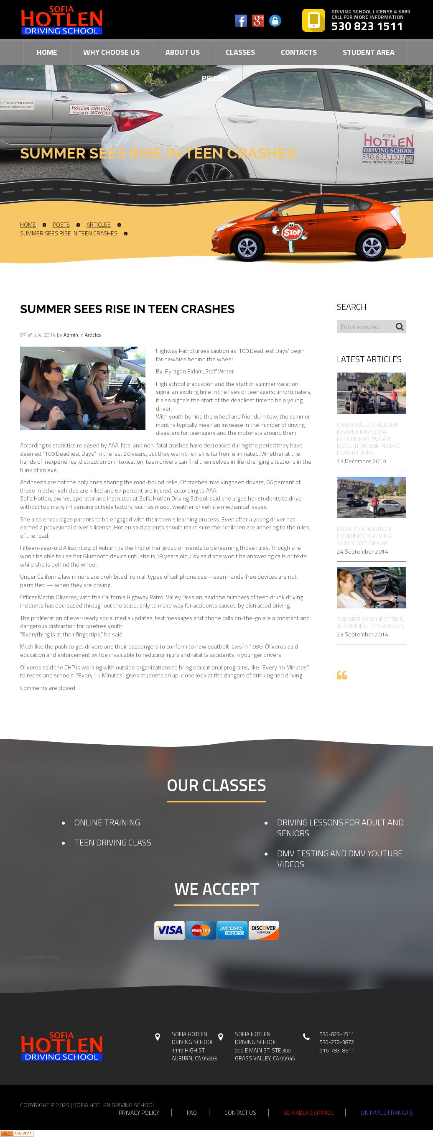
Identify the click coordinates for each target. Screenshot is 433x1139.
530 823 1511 (367, 26)
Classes (240, 52)
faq (192, 1112)
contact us (240, 1112)
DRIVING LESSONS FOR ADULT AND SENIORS (340, 828)
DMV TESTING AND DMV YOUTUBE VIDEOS (339, 859)
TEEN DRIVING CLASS (112, 842)
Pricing (215, 78)
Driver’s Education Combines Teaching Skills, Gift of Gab (364, 536)
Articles (99, 224)
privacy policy (139, 1112)
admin (71, 335)
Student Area (369, 52)
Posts (61, 224)
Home (47, 52)
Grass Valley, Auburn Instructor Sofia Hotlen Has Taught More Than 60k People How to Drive (369, 439)
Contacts (299, 52)
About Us (183, 52)
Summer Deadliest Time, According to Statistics (370, 623)
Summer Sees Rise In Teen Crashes (68, 233)
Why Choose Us (111, 52)
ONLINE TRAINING (107, 822)
